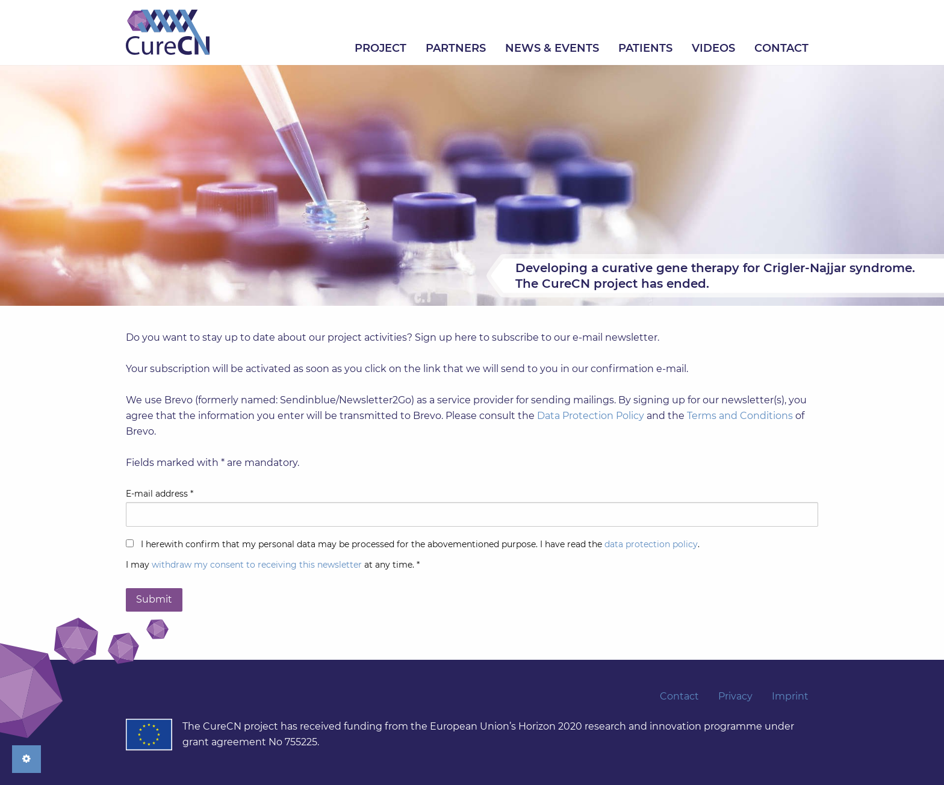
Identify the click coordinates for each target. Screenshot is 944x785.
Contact (781, 48)
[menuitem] (380, 48)
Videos (713, 48)
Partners (456, 48)
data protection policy (651, 544)
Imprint (790, 696)
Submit (154, 599)
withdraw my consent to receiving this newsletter (257, 564)
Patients (645, 48)
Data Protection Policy (590, 415)
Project (380, 48)
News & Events (552, 48)
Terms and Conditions (740, 415)
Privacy (735, 696)
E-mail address (159, 493)
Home (168, 32)
